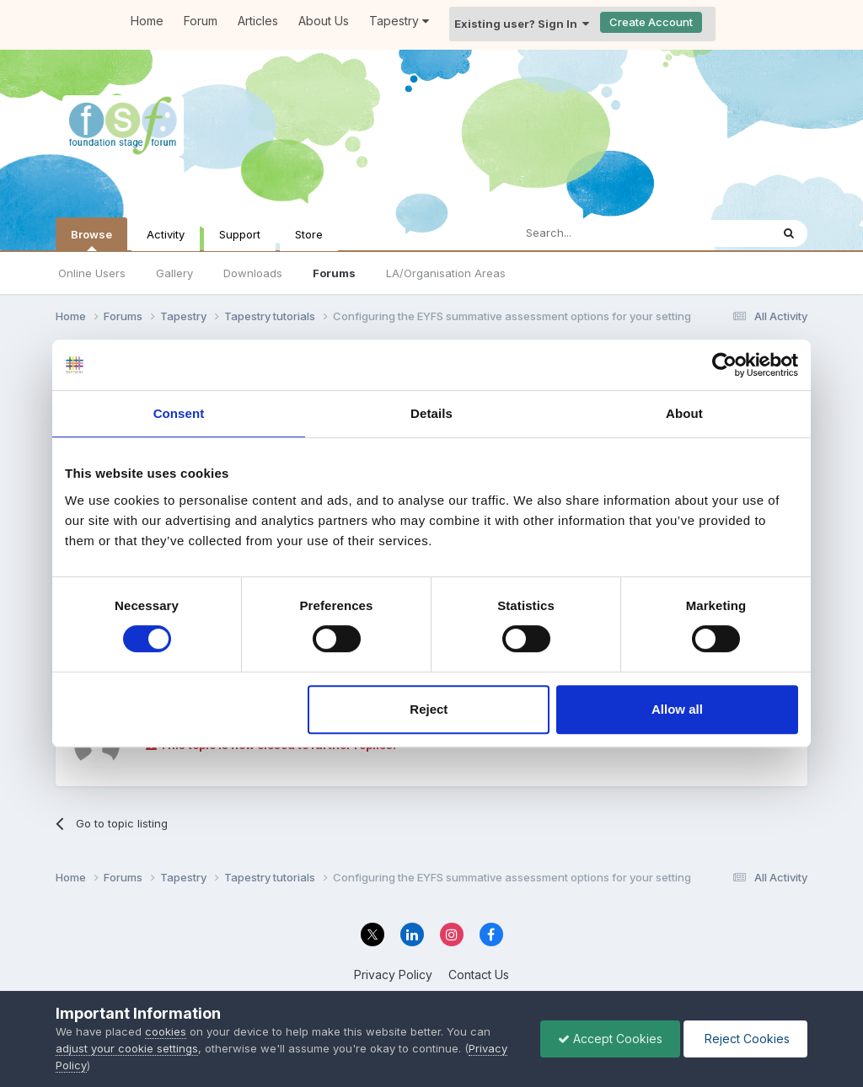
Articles (258, 20)
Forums (334, 273)
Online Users (92, 273)
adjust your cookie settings (127, 1048)
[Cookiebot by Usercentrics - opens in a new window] (724, 365)
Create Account (651, 22)
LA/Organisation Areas (446, 273)
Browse (91, 239)
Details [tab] (431, 413)
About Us (323, 20)
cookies (165, 1031)
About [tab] (684, 413)
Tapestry (399, 20)
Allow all (677, 709)
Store (309, 234)
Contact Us (478, 974)
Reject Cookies (745, 1038)
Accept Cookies (610, 1038)
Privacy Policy (393, 974)
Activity (166, 234)
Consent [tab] (179, 413)
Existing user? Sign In (521, 23)
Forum (200, 20)
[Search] (598, 233)
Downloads (252, 273)
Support (239, 234)
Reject (429, 709)
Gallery (174, 273)
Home (147, 20)
